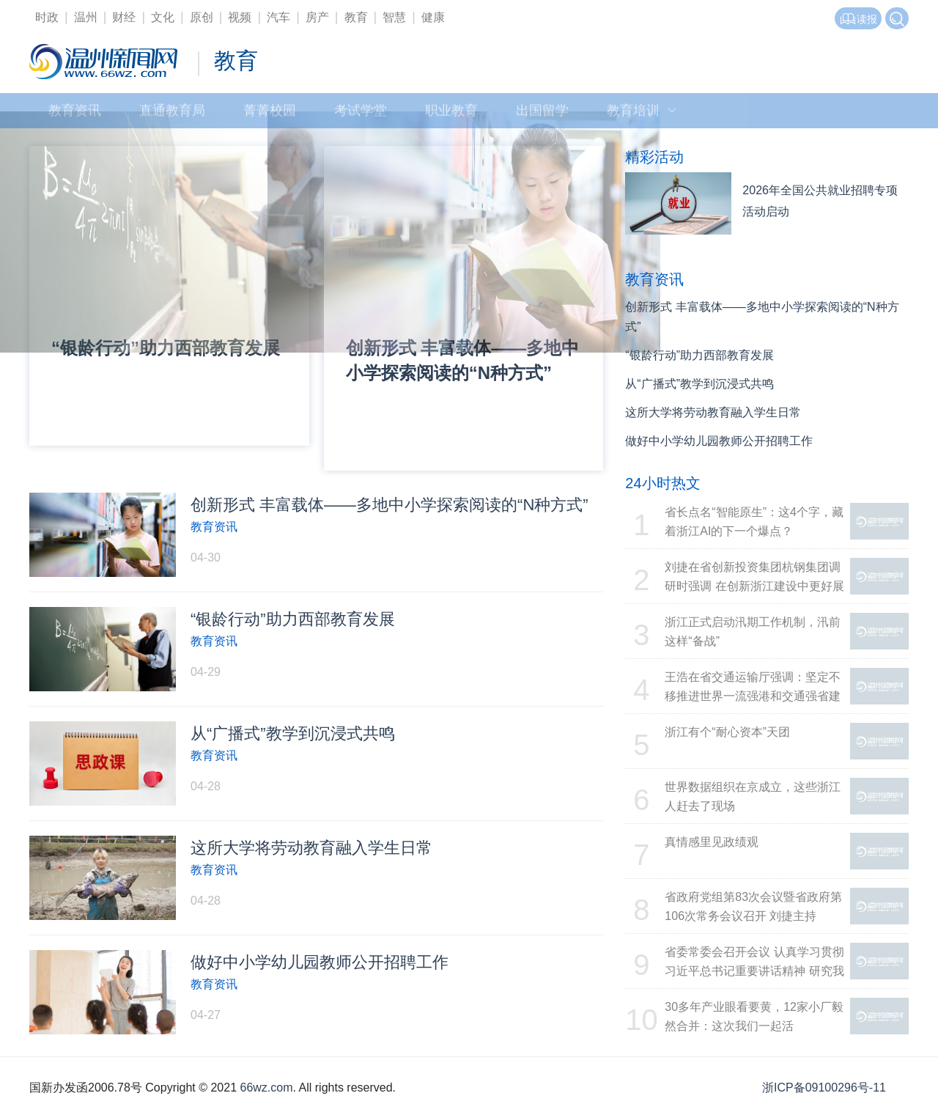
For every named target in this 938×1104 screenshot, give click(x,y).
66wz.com (266, 1087)
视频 (239, 17)
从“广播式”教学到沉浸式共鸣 (699, 384)
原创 (201, 17)
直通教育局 (172, 113)
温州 (85, 17)
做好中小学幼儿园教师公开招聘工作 (719, 441)
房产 (317, 17)
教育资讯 (74, 113)
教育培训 (641, 113)
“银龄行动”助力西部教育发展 (699, 355)
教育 (356, 17)
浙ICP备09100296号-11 (824, 1087)
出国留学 (542, 113)
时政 (47, 17)
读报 (858, 19)
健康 (433, 17)
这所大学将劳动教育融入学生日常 (713, 412)
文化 (162, 17)
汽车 (278, 17)
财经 (124, 17)
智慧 (394, 17)
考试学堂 (360, 113)
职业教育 (451, 113)
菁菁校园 (269, 113)
